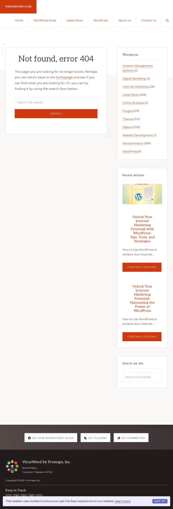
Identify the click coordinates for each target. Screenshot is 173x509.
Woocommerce (132, 143)
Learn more (122, 501)
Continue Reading (145, 269)
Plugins (127, 111)
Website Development (137, 135)
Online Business (133, 103)
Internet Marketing (135, 86)
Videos (126, 127)
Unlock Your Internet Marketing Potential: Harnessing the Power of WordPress (142, 298)
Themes (127, 119)
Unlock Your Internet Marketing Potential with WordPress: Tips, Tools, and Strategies (142, 229)
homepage (64, 77)
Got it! (159, 501)
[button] (167, 20)
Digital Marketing (134, 78)
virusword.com (18, 6)
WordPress (129, 151)
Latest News (130, 94)
